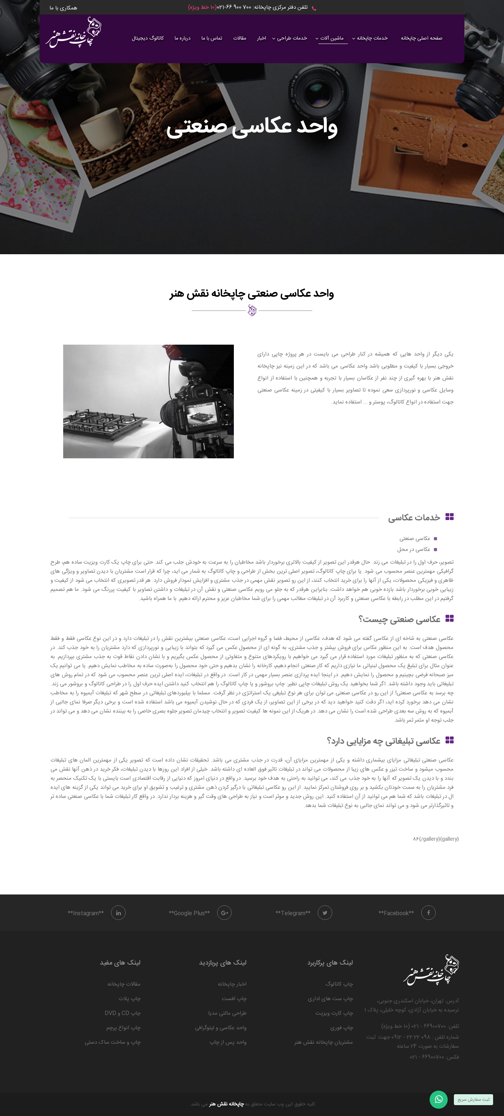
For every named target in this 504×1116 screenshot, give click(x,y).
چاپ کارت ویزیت (334, 1013)
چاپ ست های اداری (330, 998)
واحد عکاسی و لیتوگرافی (221, 1027)
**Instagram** (97, 913)
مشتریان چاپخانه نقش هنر (323, 1042)
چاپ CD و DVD (123, 1013)
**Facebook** (407, 913)
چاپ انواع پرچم (123, 1027)
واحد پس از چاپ (228, 1042)
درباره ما (183, 38)
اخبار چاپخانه (232, 984)
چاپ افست (234, 998)
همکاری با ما (63, 8)
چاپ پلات (130, 998)
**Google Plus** (200, 913)
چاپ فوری (341, 1027)
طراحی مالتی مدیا (227, 1013)
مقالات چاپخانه (124, 984)
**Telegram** (304, 913)
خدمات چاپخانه (372, 38)
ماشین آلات (332, 38)
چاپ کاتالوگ (339, 984)
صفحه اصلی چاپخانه (422, 38)
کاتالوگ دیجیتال (148, 38)
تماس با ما (212, 38)
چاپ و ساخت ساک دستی (113, 1042)
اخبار (261, 38)
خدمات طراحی (292, 38)
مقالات (239, 38)
